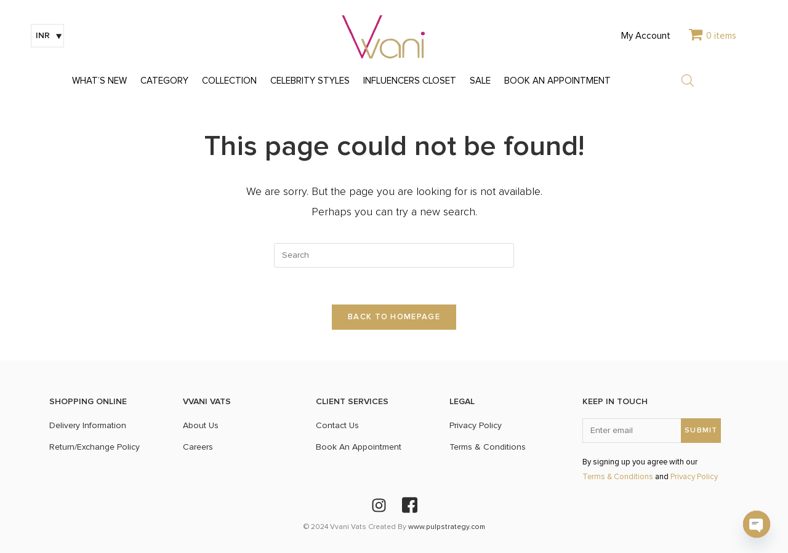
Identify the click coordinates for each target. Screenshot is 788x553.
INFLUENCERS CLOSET (409, 81)
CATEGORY (164, 81)
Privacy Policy (694, 477)
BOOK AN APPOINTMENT (557, 81)
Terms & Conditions (617, 477)
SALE (480, 81)
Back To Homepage (394, 317)
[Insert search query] (394, 255)
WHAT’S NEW (99, 81)
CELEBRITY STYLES (310, 81)
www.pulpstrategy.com (446, 527)
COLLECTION (229, 81)
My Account (645, 36)
